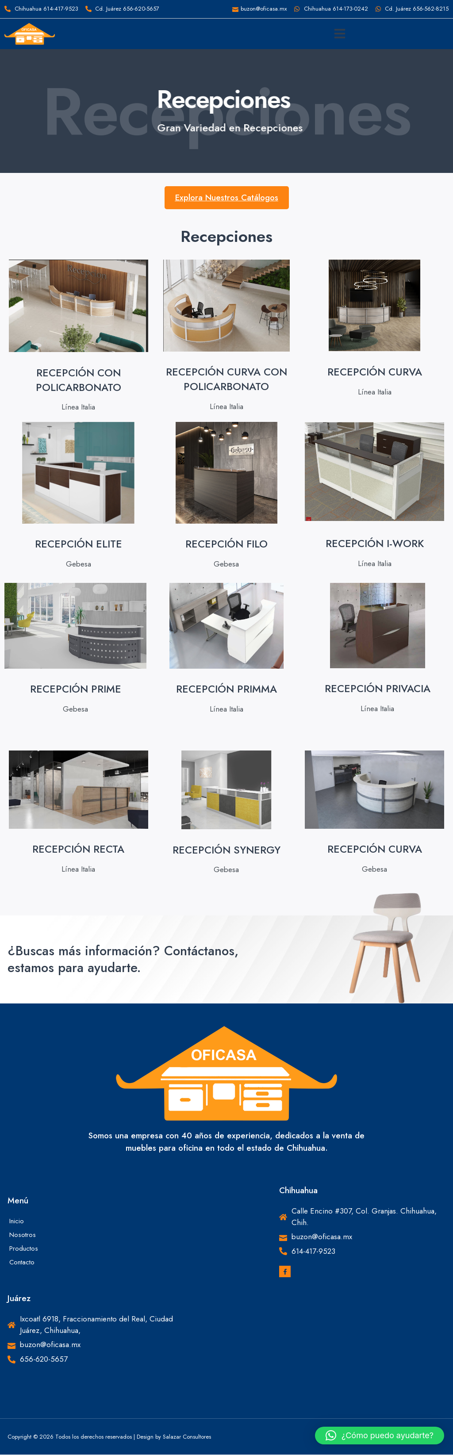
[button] (339, 33)
